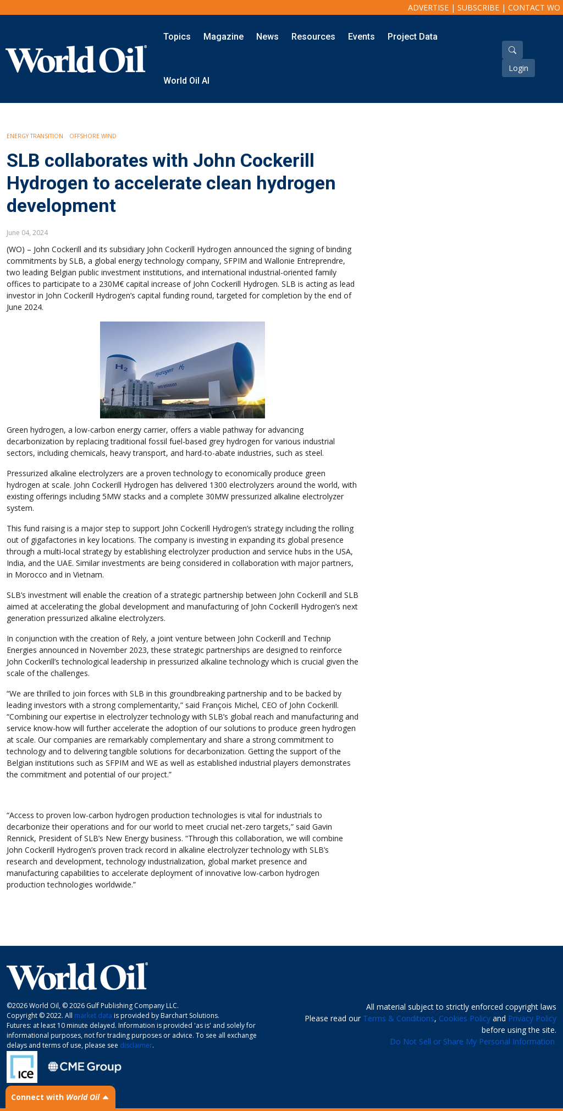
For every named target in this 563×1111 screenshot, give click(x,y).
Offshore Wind (93, 136)
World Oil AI (186, 80)
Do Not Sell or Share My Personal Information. (473, 1041)
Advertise (428, 7)
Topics (177, 36)
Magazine (223, 36)
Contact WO (534, 7)
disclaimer (136, 1045)
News (267, 36)
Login (518, 68)
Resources (313, 36)
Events (361, 36)
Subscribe (478, 7)
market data (93, 1015)
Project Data (413, 36)
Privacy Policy (532, 1018)
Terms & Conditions (398, 1018)
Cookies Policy (464, 1018)
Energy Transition (35, 136)
